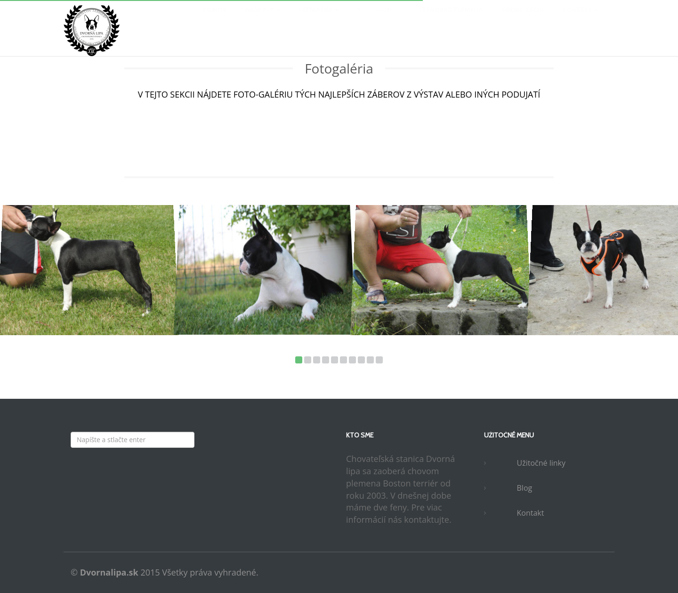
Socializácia (523, 19)
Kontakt (580, 19)
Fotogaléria (378, 19)
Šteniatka (319, 19)
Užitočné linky (541, 463)
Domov (214, 19)
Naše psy (262, 19)
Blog (525, 488)
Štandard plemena (451, 19)
